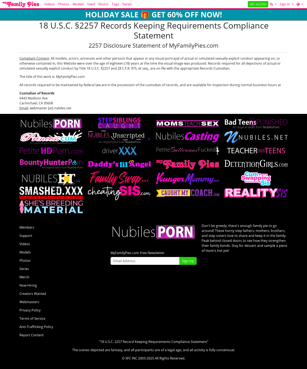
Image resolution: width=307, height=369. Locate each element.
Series (127, 4)
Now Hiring (28, 285)
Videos (49, 4)
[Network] (300, 4)
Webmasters (29, 302)
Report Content (31, 335)
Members (26, 227)
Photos (63, 4)
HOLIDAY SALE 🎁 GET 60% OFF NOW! (153, 15)
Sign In (285, 4)
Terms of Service (32, 318)
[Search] (273, 4)
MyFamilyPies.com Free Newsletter (138, 253)
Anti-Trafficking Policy (36, 326)
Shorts (103, 4)
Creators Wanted (32, 293)
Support (25, 235)
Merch (24, 277)
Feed (91, 4)
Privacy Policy (30, 310)
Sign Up (188, 261)
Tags (115, 4)
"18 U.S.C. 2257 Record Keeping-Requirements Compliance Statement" (153, 341)
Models (78, 4)
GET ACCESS (258, 4)
